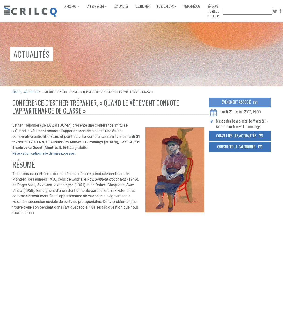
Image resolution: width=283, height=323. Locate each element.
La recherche (95, 6)
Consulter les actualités (239, 135)
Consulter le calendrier (240, 147)
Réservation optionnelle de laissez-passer (43, 153)
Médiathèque (192, 6)
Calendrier (142, 6)
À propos (70, 6)
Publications (165, 6)
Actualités (121, 6)
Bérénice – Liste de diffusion (213, 11)
